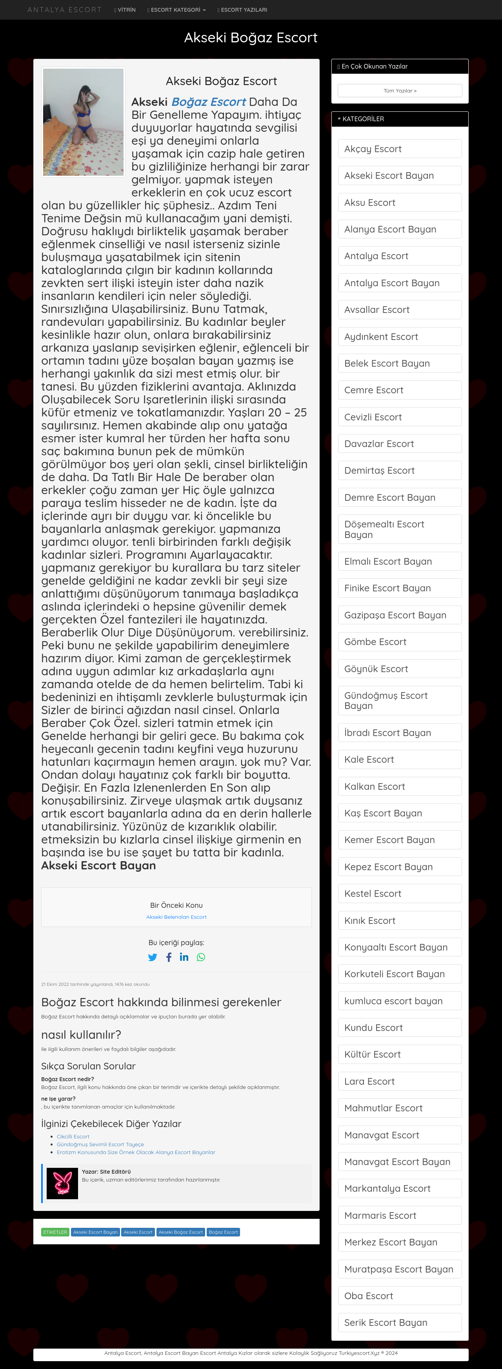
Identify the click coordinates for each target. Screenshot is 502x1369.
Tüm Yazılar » (400, 90)
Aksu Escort (370, 202)
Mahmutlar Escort (383, 1108)
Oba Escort (368, 1296)
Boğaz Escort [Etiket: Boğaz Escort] (223, 1232)
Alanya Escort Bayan (390, 229)
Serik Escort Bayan (385, 1322)
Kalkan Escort (375, 786)
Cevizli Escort (373, 417)
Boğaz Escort (208, 101)
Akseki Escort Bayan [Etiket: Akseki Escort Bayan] (95, 1232)
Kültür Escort (372, 1054)
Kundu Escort (373, 1027)
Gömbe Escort (375, 641)
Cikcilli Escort (73, 1136)
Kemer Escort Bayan (389, 839)
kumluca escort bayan (393, 1001)
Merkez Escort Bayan (391, 1242)
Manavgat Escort (381, 1135)
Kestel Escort (373, 893)
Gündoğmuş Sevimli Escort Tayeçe (100, 1144)
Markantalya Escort (387, 1188)
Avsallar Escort (377, 309)
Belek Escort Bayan (387, 363)
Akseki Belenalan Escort (176, 916)
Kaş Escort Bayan (383, 813)
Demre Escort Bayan (390, 497)
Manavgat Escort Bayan (397, 1161)
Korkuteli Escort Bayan (394, 974)
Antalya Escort (64, 9)
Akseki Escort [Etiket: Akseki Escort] (138, 1232)
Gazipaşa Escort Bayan (395, 615)
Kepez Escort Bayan (388, 867)
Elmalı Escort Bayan (388, 561)
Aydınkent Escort (381, 336)
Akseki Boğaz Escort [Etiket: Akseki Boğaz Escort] (181, 1232)
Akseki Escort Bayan (389, 175)
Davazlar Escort (379, 443)
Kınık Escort (370, 920)
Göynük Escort (376, 669)
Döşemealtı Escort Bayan (384, 529)
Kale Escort (369, 759)
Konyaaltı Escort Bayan (396, 947)
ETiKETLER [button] (55, 1232)
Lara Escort (369, 1081)
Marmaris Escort (380, 1215)
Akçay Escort (373, 149)
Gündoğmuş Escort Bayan (386, 700)
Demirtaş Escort (379, 470)
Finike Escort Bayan (387, 588)
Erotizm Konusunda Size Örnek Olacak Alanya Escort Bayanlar (136, 1152)
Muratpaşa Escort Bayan (399, 1269)
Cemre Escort (374, 390)
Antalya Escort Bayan (392, 283)
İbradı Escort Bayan (387, 732)
